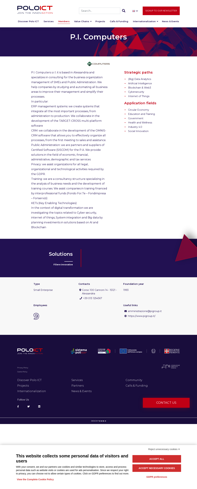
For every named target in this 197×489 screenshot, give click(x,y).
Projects (100, 22)
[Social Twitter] (28, 406)
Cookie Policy (22, 372)
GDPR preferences (156, 477)
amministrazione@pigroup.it (145, 311)
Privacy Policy (22, 368)
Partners (77, 385)
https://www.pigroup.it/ (141, 316)
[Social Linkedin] (39, 406)
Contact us (166, 403)
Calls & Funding (119, 22)
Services (49, 22)
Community (134, 380)
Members (64, 22)
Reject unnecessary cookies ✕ (164, 449)
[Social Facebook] (18, 406)
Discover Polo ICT (28, 22)
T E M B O (101, 421)
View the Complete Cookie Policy (35, 479)
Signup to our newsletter (161, 11)
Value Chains (81, 22)
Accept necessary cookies (157, 468)
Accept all (156, 459)
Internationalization (144, 22)
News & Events (170, 22)
